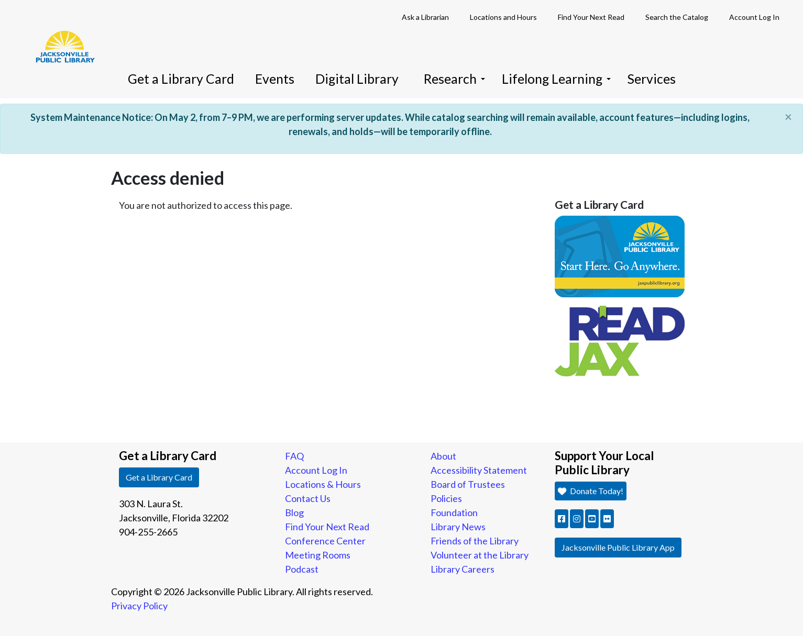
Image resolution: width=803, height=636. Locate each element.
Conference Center (325, 540)
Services (652, 78)
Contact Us (308, 498)
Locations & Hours (323, 484)
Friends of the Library (475, 540)
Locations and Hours (503, 17)
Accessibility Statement (479, 470)
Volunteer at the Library (480, 555)
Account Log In (754, 17)
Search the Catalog (676, 17)
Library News (458, 526)
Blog (294, 512)
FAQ (294, 456)
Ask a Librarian (425, 17)
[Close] (788, 116)
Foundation (454, 512)
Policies (446, 498)
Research (454, 78)
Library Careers (462, 569)
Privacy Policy (139, 605)
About (443, 456)
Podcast (301, 569)
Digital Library (357, 78)
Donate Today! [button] (590, 491)
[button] (561, 518)
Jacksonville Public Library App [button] (618, 547)
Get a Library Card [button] (159, 477)
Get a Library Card (181, 78)
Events (274, 78)
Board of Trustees (468, 484)
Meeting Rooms (317, 555)
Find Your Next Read (591, 17)
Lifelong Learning (556, 78)
